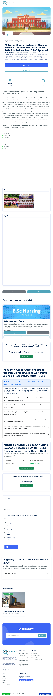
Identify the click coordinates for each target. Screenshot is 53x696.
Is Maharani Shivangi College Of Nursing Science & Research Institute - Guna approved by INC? (23, 406)
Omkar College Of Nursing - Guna (13, 611)
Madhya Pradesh (18, 40)
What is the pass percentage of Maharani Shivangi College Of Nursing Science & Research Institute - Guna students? (24, 434)
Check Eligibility (38, 332)
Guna (25, 40)
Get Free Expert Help (26, 356)
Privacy (4, 680)
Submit (43, 635)
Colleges (11, 40)
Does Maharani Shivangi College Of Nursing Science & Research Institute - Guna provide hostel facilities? (24, 413)
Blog (3, 682)
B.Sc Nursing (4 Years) (14, 321)
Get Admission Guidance (26, 336)
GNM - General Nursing (36, 659)
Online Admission (26, 65)
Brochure (14, 291)
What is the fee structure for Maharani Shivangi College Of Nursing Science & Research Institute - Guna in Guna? (23, 383)
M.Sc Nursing (34, 657)
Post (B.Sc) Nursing (35, 655)
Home (6, 40)
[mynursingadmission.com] (26, 252)
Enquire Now (12, 547)
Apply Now (39, 291)
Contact (4, 678)
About (3, 676)
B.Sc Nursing (34, 653)
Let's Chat (6, 694)
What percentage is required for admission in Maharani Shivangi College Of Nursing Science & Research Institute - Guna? (25, 399)
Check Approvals (26, 70)
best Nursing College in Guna (32, 476)
